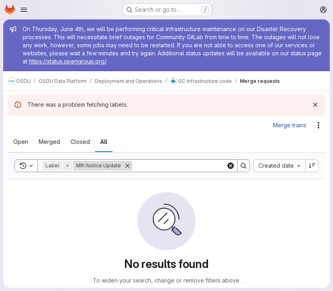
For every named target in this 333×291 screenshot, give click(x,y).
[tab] (20, 142)
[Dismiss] (315, 105)
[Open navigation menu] (23, 9)
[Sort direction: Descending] (312, 165)
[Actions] (318, 125)
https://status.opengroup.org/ (67, 61)
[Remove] (127, 166)
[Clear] (230, 166)
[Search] (182, 166)
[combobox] (279, 165)
